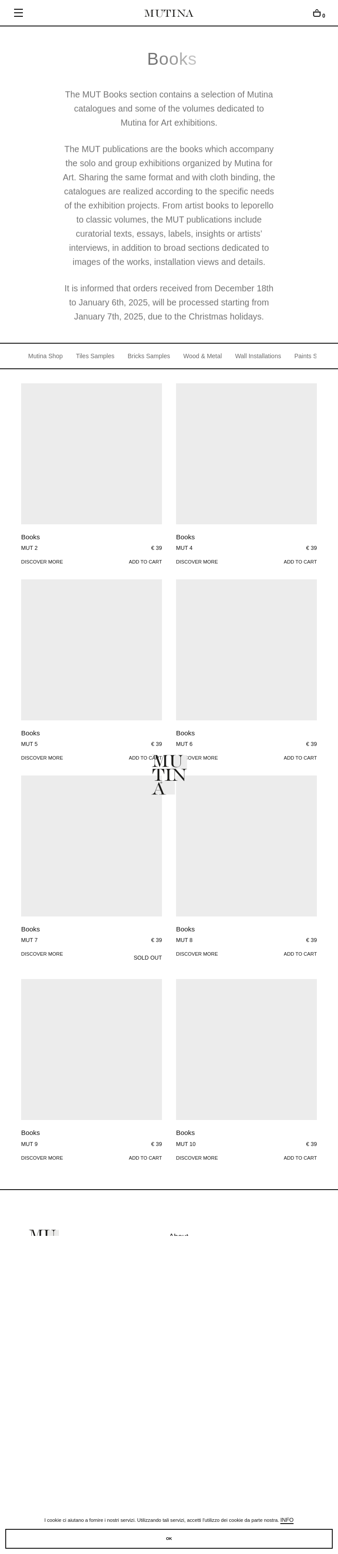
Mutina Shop (45, 356)
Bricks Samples (149, 356)
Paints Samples (315, 356)
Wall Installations (258, 356)
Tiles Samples (95, 356)
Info (287, 1520)
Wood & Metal (202, 356)
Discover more (42, 561)
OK (169, 1538)
